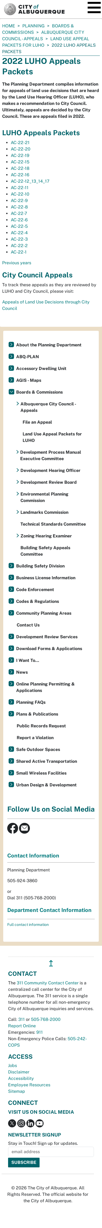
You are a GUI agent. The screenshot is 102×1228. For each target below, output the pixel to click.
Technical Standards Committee (53, 524)
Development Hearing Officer (50, 470)
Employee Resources (29, 1084)
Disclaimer (18, 1072)
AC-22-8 (19, 207)
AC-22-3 (19, 239)
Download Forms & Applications (49, 648)
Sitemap (16, 1091)
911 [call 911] (39, 1032)
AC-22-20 (20, 149)
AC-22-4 (19, 232)
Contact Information (33, 855)
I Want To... (27, 660)
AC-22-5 (19, 226)
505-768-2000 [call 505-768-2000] (46, 1019)
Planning (33, 25)
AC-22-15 (20, 161)
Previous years (16, 262)
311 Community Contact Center (48, 982)
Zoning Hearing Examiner (46, 535)
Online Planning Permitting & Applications (45, 687)
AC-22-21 (20, 142)
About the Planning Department (49, 344)
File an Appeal (37, 422)
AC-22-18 (20, 168)
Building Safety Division (40, 566)
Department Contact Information (49, 910)
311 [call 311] (21, 1019)
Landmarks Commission (44, 512)
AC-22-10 (20, 194)
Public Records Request (41, 725)
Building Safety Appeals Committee (45, 551)
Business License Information (45, 577)
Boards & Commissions (39, 392)
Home (8, 25)
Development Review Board (48, 482)
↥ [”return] (51, 963)
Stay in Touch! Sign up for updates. (43, 1143)
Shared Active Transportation (46, 761)
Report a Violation (35, 737)
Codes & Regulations (37, 601)
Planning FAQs (30, 702)
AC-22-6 (19, 219)
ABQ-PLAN (27, 356)
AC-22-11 (20, 187)
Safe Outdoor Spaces (38, 749)
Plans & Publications (37, 714)
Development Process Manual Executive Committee (50, 455)
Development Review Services (47, 636)
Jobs (12, 1065)
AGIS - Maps (28, 380)
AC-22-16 (20, 174)
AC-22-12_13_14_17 (30, 181)
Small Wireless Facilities (41, 773)
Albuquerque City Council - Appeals (48, 407)
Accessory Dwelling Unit (41, 368)
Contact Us (28, 625)
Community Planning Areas (43, 613)
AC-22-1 (19, 252)
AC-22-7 (19, 213)
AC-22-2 (19, 245)
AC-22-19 (20, 155)
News (22, 672)
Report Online (22, 1025)
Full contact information (28, 924)
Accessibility (21, 1078)
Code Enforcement (35, 589)
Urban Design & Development (46, 784)
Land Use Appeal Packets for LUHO (52, 437)
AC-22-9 (19, 200)
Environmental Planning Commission (44, 497)
